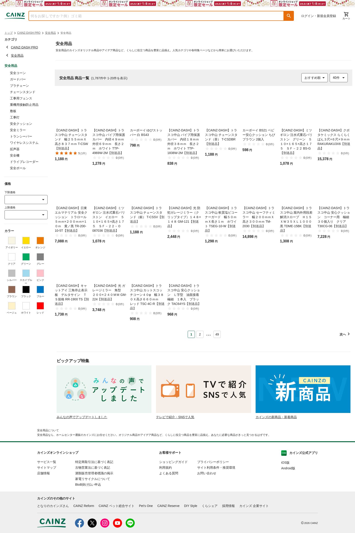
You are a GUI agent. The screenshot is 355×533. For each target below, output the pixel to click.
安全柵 (14, 155)
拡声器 (14, 149)
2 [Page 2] (200, 334)
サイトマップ (46, 467)
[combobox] (153, 16)
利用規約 (165, 467)
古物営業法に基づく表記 (92, 467)
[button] (289, 16)
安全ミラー (18, 130)
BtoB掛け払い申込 (88, 484)
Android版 (288, 468)
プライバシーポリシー (213, 462)
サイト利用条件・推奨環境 (216, 467)
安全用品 (50, 32)
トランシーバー (21, 136)
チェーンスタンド (22, 92)
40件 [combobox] (336, 78)
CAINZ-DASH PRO (29, 32)
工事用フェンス (21, 98)
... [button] (208, 333)
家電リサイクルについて (92, 479)
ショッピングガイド (173, 462)
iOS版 (285, 462)
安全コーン (18, 73)
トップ (9, 32)
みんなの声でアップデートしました (82, 417)
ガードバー (18, 79)
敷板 (13, 111)
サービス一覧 (46, 462)
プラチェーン (19, 85)
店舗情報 (43, 473)
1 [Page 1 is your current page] (191, 334)
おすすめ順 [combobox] (313, 78)
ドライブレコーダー (24, 162)
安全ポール (18, 168)
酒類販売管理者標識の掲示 (94, 473)
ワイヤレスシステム (24, 143)
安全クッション (21, 123)
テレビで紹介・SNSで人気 (175, 417)
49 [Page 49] (217, 334)
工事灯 (14, 117)
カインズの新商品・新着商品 (276, 417)
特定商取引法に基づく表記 (94, 462)
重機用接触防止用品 (24, 104)
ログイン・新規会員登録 (318, 16)
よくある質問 (168, 473)
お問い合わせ (206, 473)
